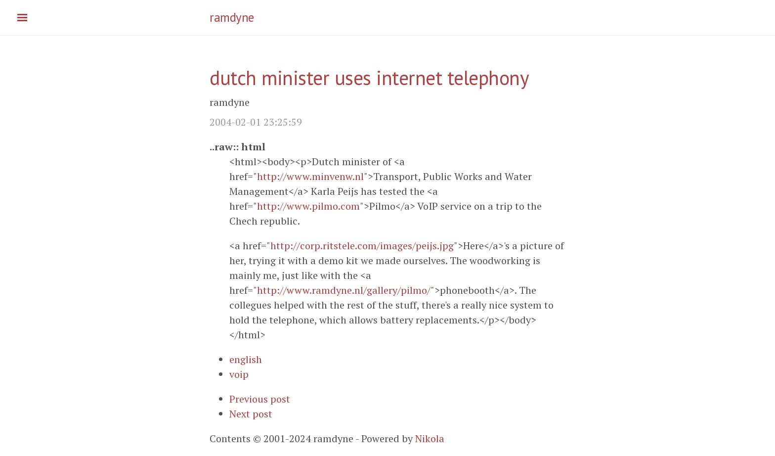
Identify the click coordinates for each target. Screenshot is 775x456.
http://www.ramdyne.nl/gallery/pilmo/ (344, 290)
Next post (250, 413)
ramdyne (232, 17)
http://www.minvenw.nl (310, 176)
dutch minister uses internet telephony (369, 78)
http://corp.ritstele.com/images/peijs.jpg (362, 245)
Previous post (259, 399)
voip (239, 374)
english (245, 359)
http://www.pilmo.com (308, 206)
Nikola (429, 438)
